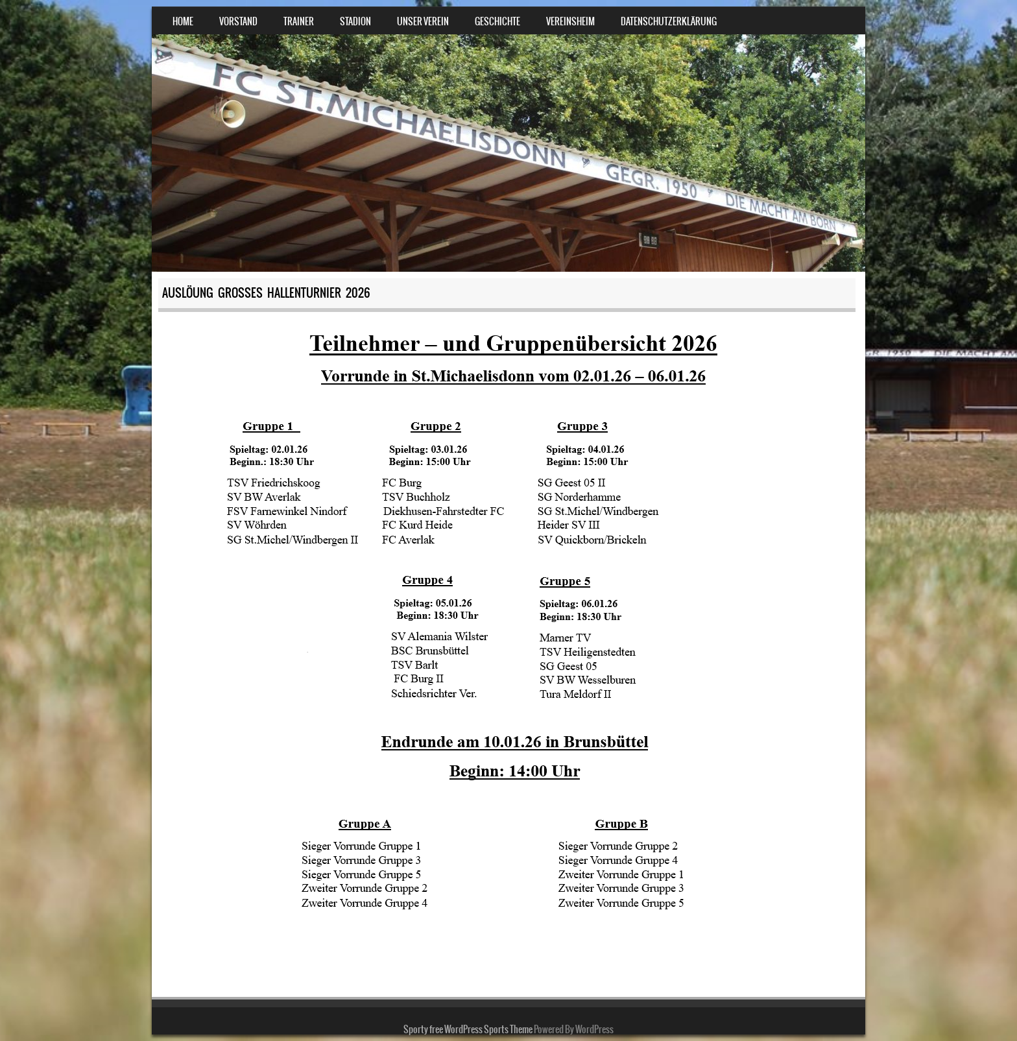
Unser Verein (423, 21)
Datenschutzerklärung (669, 21)
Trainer (298, 21)
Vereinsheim (570, 21)
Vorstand (238, 21)
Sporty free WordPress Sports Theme (467, 1029)
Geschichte (497, 21)
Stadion (355, 21)
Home (183, 21)
